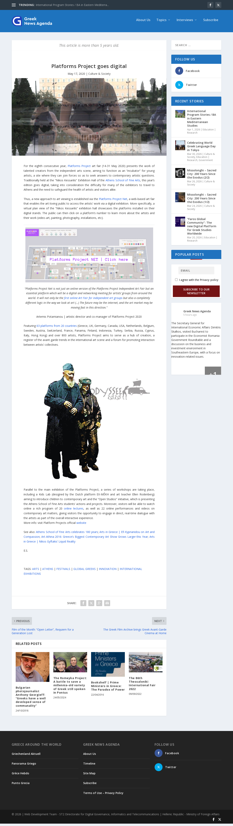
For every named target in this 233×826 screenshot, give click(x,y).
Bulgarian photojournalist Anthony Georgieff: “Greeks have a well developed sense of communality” (31, 699)
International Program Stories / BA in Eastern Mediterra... (72, 5)
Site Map (89, 775)
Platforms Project (79, 168)
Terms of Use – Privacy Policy (103, 795)
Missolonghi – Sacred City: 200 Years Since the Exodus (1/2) (201, 200)
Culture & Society (99, 76)
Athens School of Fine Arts (123, 182)
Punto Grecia (21, 785)
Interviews (185, 22)
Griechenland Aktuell (26, 756)
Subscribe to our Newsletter (196, 293)
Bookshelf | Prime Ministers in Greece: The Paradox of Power (108, 688)
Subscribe (210, 22)
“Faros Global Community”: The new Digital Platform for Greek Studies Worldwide (201, 228)
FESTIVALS (63, 571)
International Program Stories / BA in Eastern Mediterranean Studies (201, 121)
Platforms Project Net (113, 201)
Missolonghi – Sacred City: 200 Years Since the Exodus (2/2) (201, 176)
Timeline (89, 766)
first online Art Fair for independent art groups (93, 300)
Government (206, 162)
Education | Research (198, 161)
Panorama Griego (24, 766)
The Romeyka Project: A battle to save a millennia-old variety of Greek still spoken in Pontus (70, 687)
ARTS (35, 571)
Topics (161, 22)
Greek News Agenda (197, 313)
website (81, 525)
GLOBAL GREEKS (84, 571)
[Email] (196, 273)
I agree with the (197, 282)
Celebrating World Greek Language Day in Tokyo (201, 148)
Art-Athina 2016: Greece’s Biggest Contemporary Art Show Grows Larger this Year (94, 539)
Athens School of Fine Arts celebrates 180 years (67, 534)
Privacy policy (209, 282)
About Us (143, 22)
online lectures (73, 511)
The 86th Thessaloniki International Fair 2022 (142, 685)
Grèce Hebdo (20, 775)
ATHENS (47, 571)
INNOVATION (107, 571)
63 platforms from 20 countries (57, 328)
